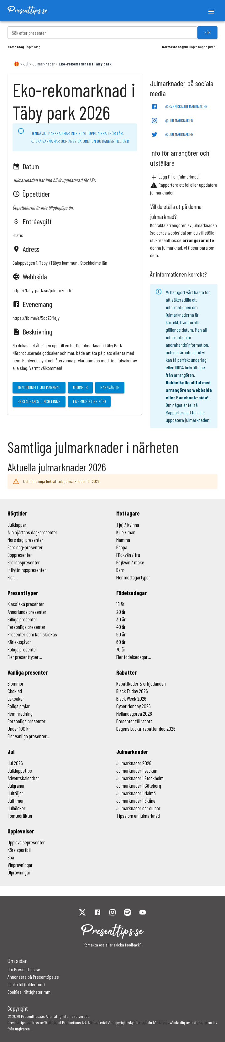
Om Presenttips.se (24, 969)
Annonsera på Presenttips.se (33, 977)
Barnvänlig (109, 387)
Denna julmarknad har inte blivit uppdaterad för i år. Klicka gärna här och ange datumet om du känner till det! (80, 137)
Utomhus (80, 387)
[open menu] (211, 11)
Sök (207, 32)
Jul (25, 63)
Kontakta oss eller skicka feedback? (113, 944)
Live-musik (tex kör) (89, 401)
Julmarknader (43, 63)
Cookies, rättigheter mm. (29, 992)
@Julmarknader (172, 120)
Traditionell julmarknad (39, 387)
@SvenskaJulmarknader (179, 106)
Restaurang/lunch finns (39, 401)
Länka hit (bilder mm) (26, 984)
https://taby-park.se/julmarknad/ (42, 290)
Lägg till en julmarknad (174, 176)
